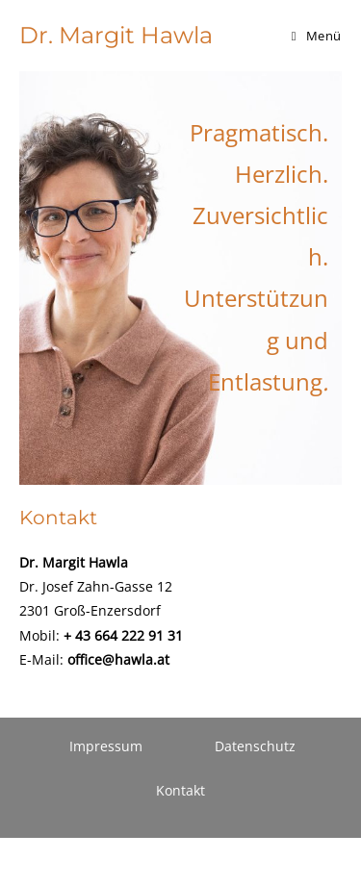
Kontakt (180, 790)
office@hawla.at (118, 659)
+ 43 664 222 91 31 (123, 635)
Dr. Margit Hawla (116, 35)
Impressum (105, 746)
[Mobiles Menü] (317, 35)
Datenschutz (255, 746)
